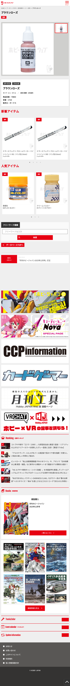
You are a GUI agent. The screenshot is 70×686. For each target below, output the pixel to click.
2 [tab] (33, 162)
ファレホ (16, 84)
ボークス (7, 84)
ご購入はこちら (47, 533)
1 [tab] (30, 162)
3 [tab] (37, 162)
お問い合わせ (11, 650)
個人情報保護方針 (12, 663)
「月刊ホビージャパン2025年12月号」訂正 (34, 260)
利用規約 (9, 658)
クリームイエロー (43, 206)
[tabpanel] (18, 138)
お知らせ (9, 646)
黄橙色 (5, 206)
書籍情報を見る (33, 608)
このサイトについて (13, 654)
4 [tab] (40, 162)
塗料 (3, 17)
